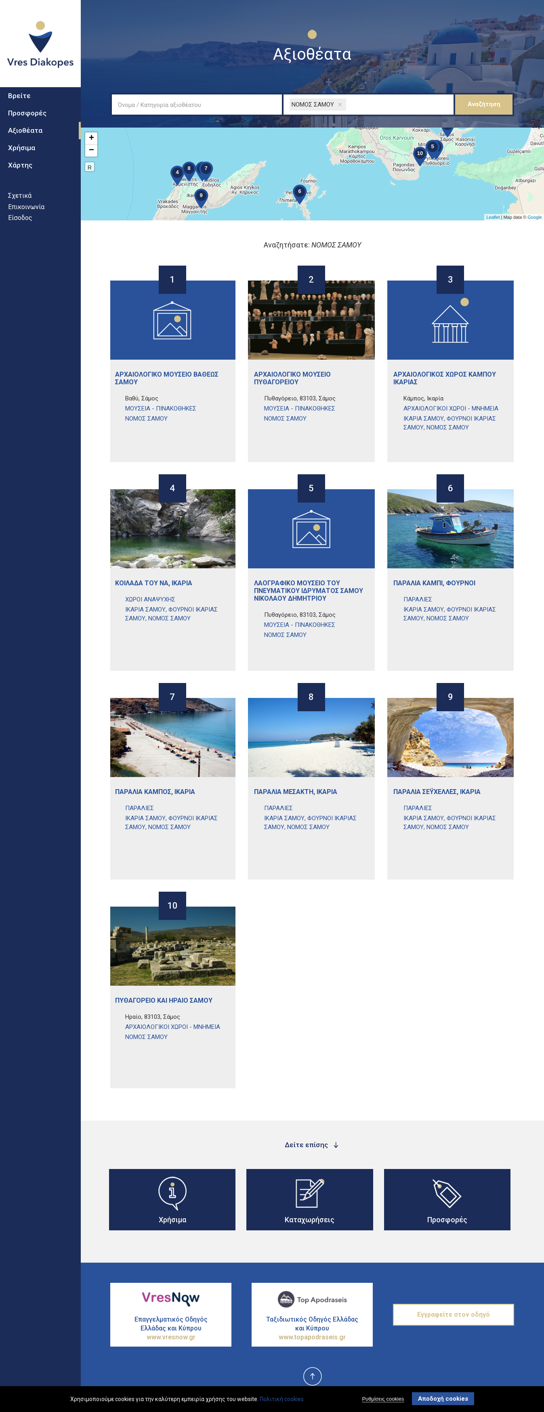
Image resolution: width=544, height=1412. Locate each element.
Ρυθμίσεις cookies (383, 1399)
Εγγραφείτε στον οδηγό (453, 1314)
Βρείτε (19, 101)
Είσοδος (20, 223)
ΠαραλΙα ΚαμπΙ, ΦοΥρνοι (434, 583)
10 (172, 907)
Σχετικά (20, 201)
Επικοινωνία (26, 212)
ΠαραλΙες (417, 599)
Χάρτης (20, 170)
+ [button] (91, 138)
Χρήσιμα (21, 153)
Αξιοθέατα (25, 136)
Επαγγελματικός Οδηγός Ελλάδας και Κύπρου (170, 1329)
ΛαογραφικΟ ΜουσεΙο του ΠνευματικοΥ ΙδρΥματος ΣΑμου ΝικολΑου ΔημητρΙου (308, 590)
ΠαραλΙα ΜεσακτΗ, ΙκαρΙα (295, 792)
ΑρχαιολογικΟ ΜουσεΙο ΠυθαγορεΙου (292, 378)
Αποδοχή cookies (443, 1398)
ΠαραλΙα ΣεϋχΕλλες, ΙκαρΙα (437, 792)
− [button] (91, 151)
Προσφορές (27, 119)
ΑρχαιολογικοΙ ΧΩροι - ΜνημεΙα (450, 408)
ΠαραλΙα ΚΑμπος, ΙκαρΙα (155, 792)
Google (535, 217)
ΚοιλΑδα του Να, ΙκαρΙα (153, 583)
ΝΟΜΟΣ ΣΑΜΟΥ (146, 418)
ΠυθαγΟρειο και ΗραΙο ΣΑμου (163, 1000)
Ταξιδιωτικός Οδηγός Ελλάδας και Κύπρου (312, 1329)
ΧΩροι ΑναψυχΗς (150, 599)
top (312, 1377)
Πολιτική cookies (282, 1399)
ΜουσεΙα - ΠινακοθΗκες (160, 408)
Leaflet (493, 217)
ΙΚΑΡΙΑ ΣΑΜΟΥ (423, 418)
